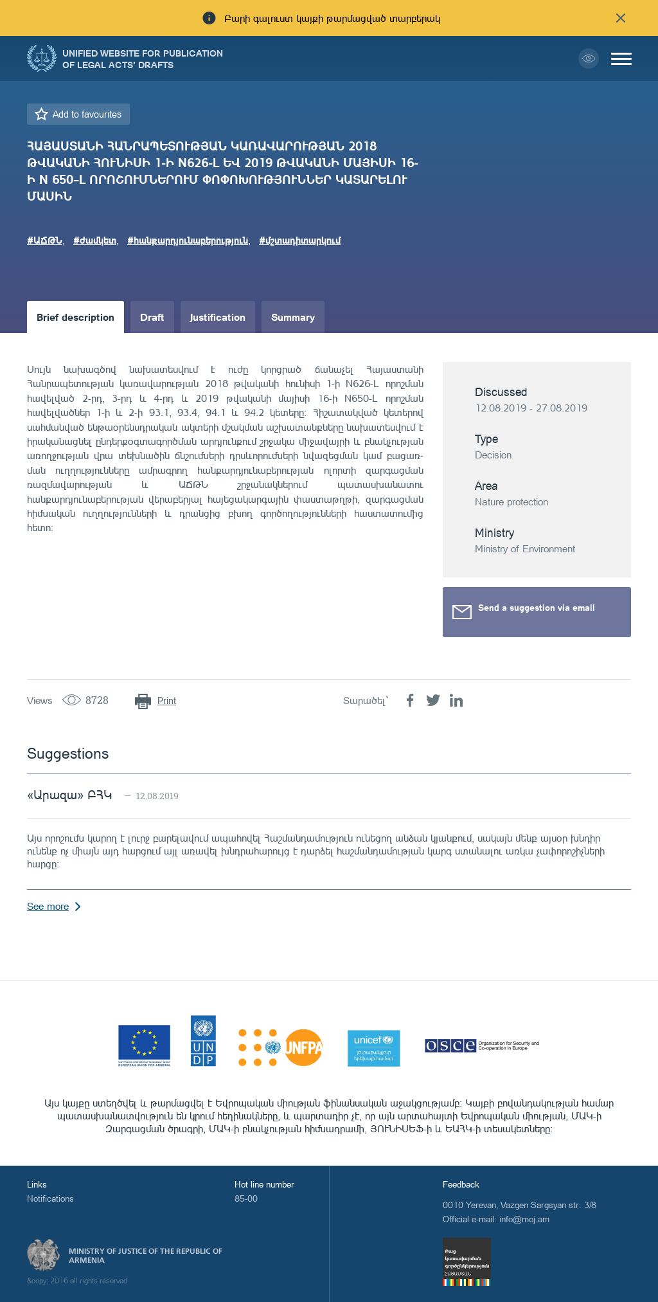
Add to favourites (87, 114)
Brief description (75, 316)
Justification (217, 316)
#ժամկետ (94, 239)
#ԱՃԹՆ (44, 239)
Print (166, 700)
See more (48, 906)
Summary (293, 316)
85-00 (246, 1198)
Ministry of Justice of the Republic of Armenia (145, 1256)
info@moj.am (524, 1218)
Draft (152, 316)
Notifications (50, 1198)
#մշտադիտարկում (300, 239)
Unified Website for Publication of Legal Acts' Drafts (142, 58)
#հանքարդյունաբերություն (187, 239)
